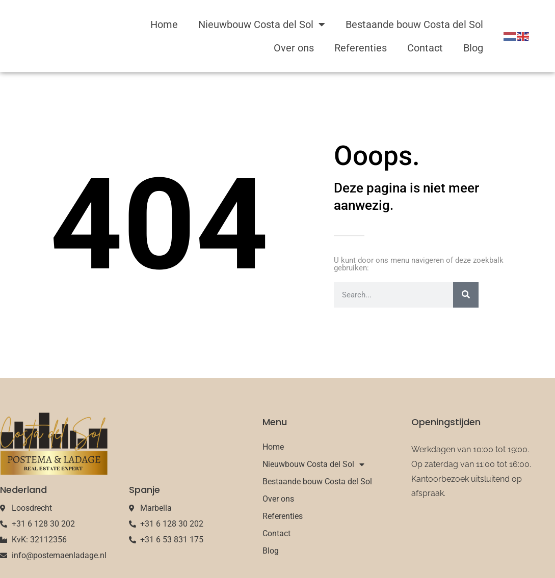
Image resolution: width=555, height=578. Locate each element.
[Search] (466, 295)
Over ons (294, 48)
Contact (425, 48)
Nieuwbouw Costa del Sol (261, 24)
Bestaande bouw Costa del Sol (414, 24)
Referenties (360, 48)
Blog (473, 48)
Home (164, 24)
